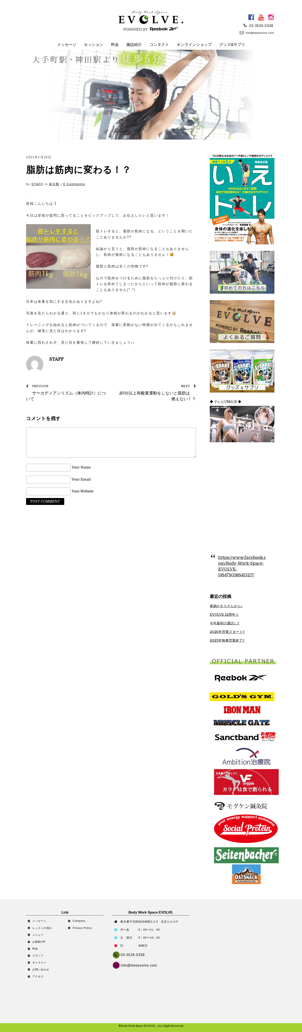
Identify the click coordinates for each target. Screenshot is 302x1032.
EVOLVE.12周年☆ (224, 615)
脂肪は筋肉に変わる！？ (78, 170)
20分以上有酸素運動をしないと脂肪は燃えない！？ (156, 392)
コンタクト (159, 44)
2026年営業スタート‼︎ (227, 632)
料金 (115, 44)
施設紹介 (134, 44)
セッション (93, 44)
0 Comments (74, 184)
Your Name (81, 468)
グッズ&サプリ (232, 44)
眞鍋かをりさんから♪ (226, 606)
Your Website (83, 491)
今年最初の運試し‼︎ (224, 623)
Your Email (81, 479)
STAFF (37, 184)
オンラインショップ (194, 44)
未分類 (54, 184)
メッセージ (66, 44)
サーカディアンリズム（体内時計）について (66, 392)
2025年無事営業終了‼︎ (227, 640)
